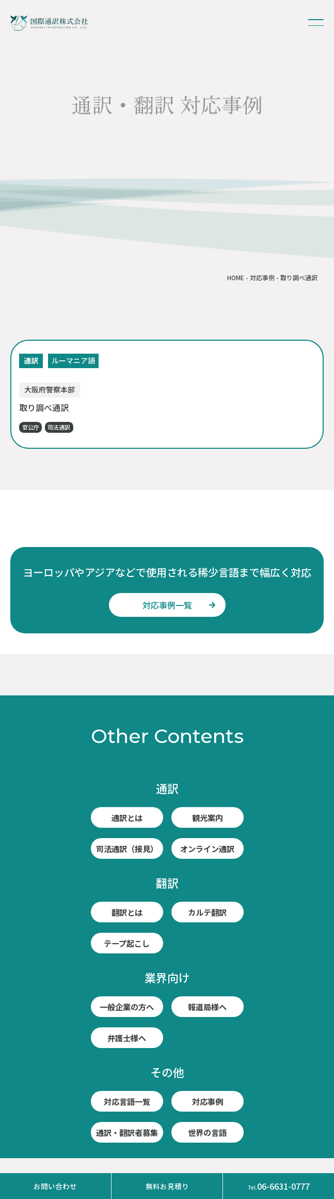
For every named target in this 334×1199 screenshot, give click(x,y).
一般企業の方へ (127, 1006)
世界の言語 (207, 1132)
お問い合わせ (55, 1186)
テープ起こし (126, 943)
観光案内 (207, 817)
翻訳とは (127, 912)
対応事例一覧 (167, 605)
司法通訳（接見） (127, 848)
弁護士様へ (127, 1037)
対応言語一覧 (127, 1101)
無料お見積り (167, 1186)
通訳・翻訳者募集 (127, 1132)
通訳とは (127, 817)
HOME (235, 277)
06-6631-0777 (279, 1186)
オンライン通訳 (207, 848)
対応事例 (262, 277)
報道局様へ (207, 1006)
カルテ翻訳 (207, 912)
